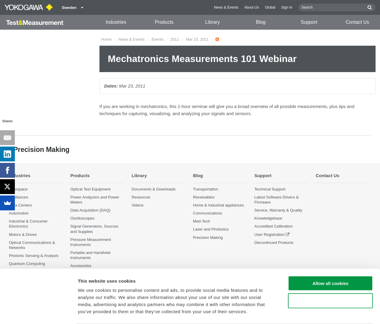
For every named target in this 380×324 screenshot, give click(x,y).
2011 (174, 39)
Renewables (204, 197)
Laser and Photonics (211, 229)
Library (212, 22)
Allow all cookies (331, 260)
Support (309, 22)
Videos (137, 205)
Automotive (18, 213)
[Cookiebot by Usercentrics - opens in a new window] (38, 312)
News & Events (226, 7)
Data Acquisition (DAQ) (90, 210)
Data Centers (20, 205)
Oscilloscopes (82, 218)
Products (164, 22)
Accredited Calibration (273, 226)
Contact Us (357, 22)
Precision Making (208, 237)
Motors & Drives (23, 234)
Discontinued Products (274, 242)
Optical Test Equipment (90, 189)
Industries (116, 22)
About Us (251, 7)
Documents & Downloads (153, 189)
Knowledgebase (268, 218)
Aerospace (18, 189)
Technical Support (270, 189)
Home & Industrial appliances (218, 205)
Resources (141, 197)
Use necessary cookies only (330, 277)
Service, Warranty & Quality (278, 210)
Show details (311, 312)
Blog (260, 22)
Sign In (286, 7)
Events (158, 39)
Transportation (205, 189)
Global (270, 7)
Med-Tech (201, 221)
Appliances (18, 197)
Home (106, 39)
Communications (207, 213)
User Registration (269, 234)
